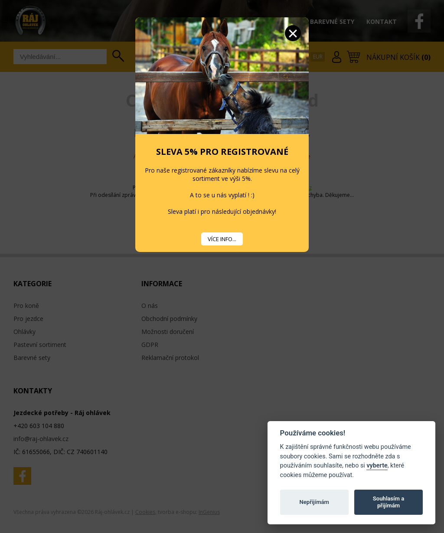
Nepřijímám (314, 502)
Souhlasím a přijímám (388, 502)
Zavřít (293, 33)
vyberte (376, 465)
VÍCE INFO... (222, 239)
